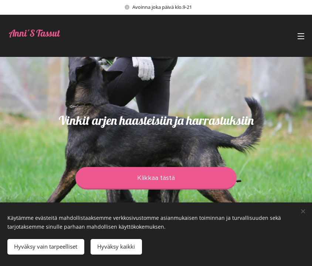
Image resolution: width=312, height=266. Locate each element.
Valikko (301, 36)
